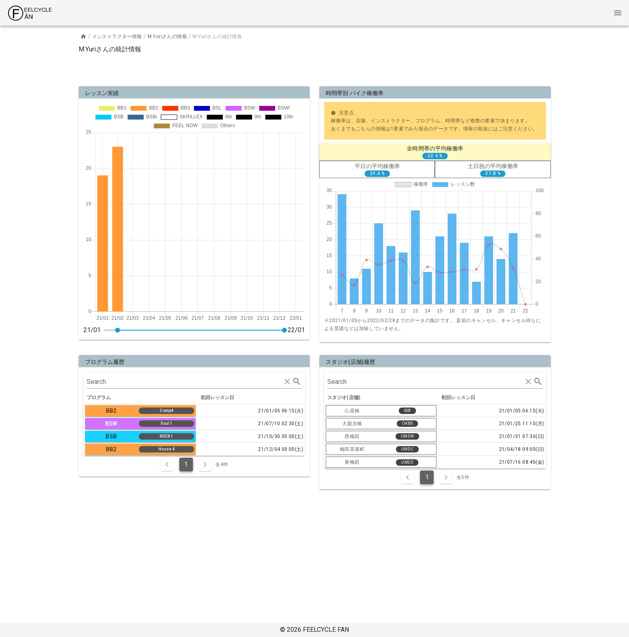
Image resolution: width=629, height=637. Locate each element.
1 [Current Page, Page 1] (186, 464)
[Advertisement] (314, 68)
